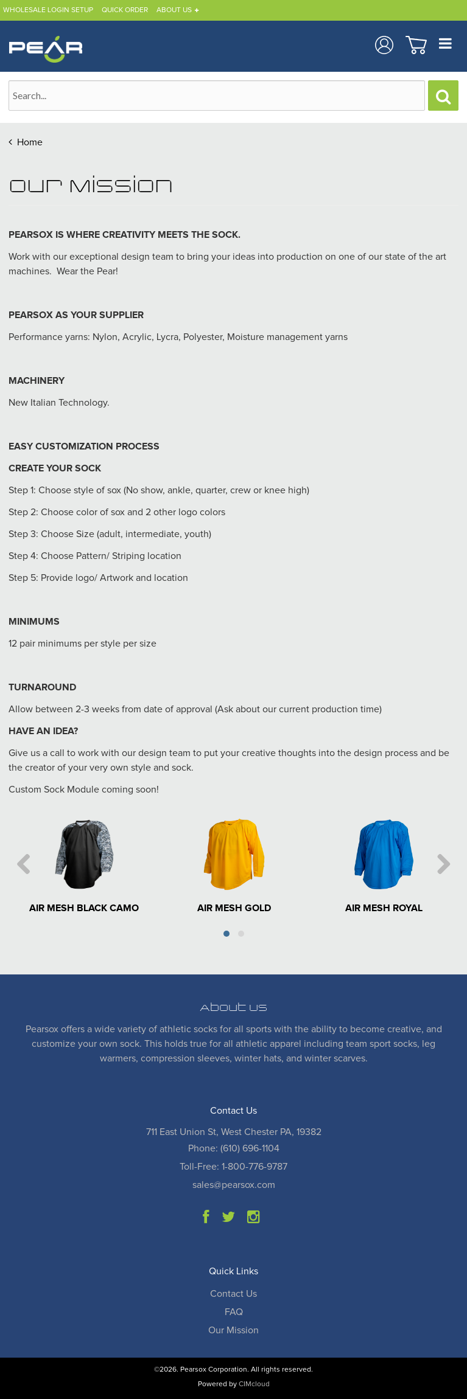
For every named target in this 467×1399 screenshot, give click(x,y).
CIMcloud (254, 1384)
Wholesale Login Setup (48, 10)
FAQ (234, 1312)
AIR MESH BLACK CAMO (84, 908)
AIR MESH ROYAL (384, 908)
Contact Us (233, 1294)
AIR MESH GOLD (234, 908)
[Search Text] (217, 95)
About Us (174, 10)
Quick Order (125, 10)
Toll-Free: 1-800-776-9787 (233, 1167)
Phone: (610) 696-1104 (233, 1148)
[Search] (443, 95)
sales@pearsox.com (233, 1185)
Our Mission (233, 1330)
